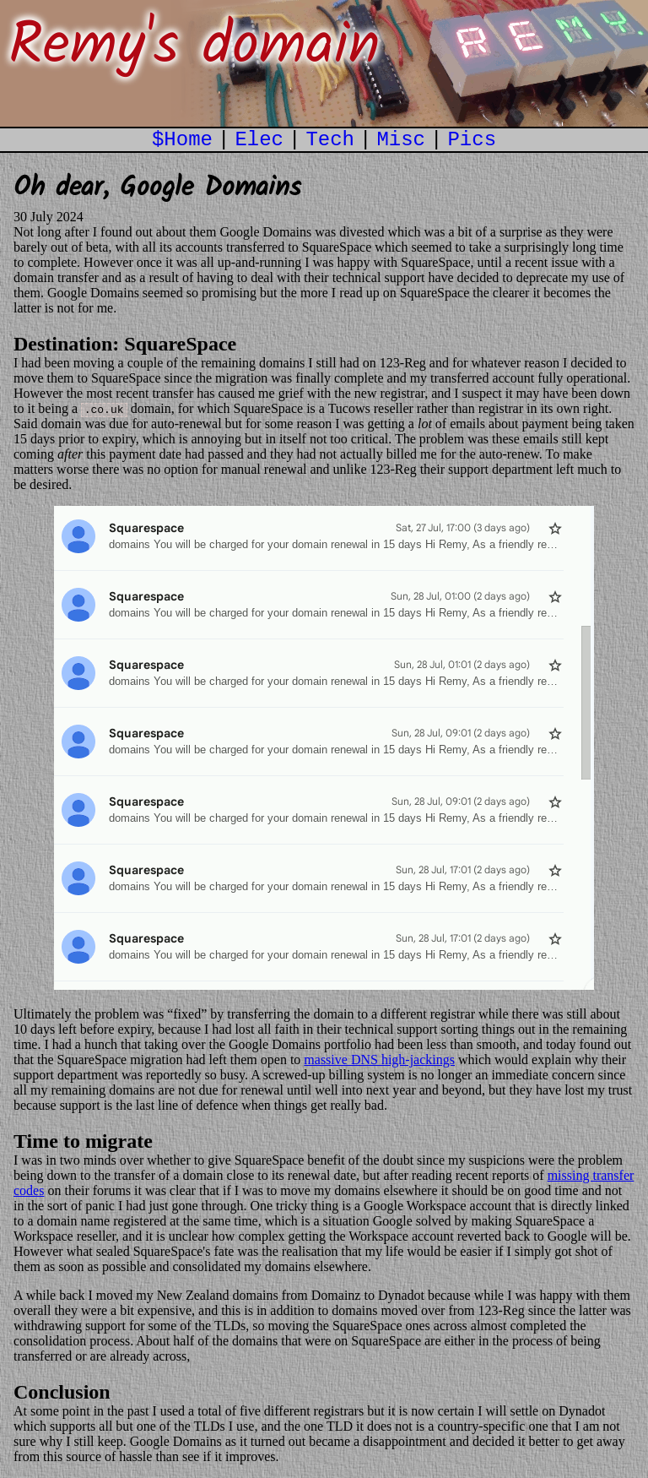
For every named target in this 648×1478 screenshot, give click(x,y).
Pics (471, 139)
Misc (400, 139)
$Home (182, 139)
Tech (329, 139)
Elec (259, 139)
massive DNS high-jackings (379, 1059)
